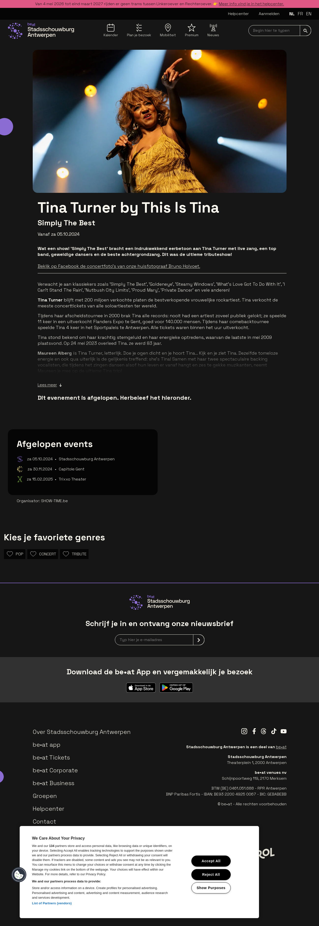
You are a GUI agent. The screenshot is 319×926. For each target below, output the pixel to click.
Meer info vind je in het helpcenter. (251, 3)
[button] (19, 875)
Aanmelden (269, 13)
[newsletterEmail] (159, 639)
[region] (139, 872)
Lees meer (50, 385)
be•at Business (53, 783)
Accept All (211, 861)
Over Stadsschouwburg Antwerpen (82, 732)
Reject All (211, 874)
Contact (44, 821)
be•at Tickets (51, 757)
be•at (281, 746)
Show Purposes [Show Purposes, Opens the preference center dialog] (211, 888)
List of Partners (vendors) (52, 903)
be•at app (47, 744)
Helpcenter (238, 13)
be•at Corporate (55, 770)
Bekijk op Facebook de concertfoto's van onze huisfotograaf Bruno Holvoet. (119, 266)
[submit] (305, 30)
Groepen (45, 796)
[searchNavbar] (279, 30)
